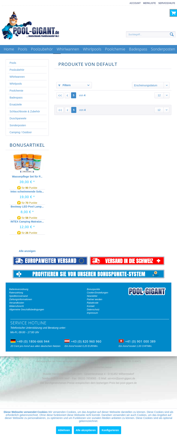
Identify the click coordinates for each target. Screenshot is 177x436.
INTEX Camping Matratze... (27, 221)
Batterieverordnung (18, 289)
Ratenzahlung (16, 292)
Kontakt (90, 306)
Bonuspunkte (93, 289)
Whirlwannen (17, 76)
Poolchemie (16, 90)
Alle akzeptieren (86, 430)
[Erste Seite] (60, 95)
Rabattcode (92, 302)
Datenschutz (93, 309)
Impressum (92, 313)
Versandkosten (16, 302)
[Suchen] (172, 35)
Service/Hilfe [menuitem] (166, 3)
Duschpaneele (18, 118)
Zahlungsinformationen (20, 299)
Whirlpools (16, 83)
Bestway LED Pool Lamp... (27, 206)
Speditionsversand (18, 296)
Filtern (64, 85)
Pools (13, 62)
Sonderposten (18, 125)
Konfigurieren (110, 430)
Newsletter (92, 296)
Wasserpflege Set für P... (27, 176)
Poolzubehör (17, 69)
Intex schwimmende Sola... (27, 191)
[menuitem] (134, 3)
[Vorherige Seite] (67, 95)
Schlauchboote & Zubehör (25, 111)
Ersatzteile (16, 104)
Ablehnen (64, 430)
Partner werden (94, 299)
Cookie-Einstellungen (97, 292)
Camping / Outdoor (21, 132)
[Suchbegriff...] (151, 34)
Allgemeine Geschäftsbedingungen (26, 309)
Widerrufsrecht (16, 306)
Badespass (16, 97)
